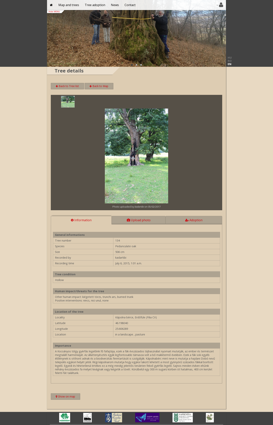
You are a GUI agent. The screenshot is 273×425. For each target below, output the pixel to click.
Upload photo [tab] (139, 220)
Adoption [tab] (193, 220)
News (115, 5)
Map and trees (68, 5)
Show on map (68, 396)
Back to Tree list (67, 86)
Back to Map (98, 86)
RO (230, 61)
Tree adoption (95, 5)
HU (230, 57)
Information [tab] (81, 220)
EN (229, 64)
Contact (130, 5)
